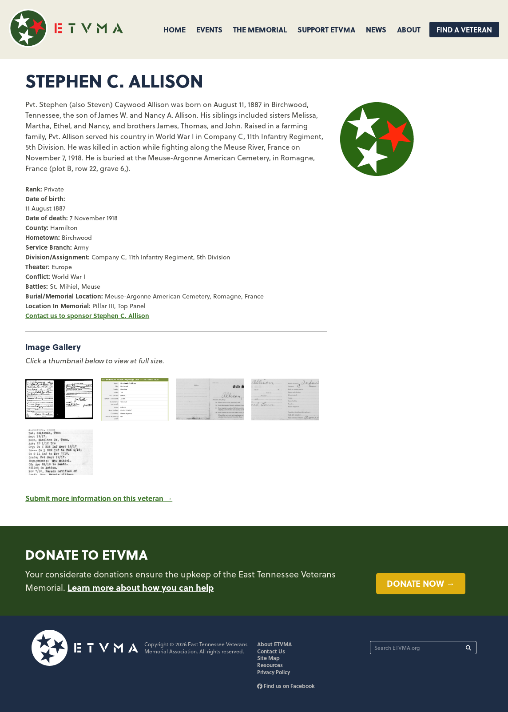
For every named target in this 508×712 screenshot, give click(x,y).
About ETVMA (274, 644)
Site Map (268, 658)
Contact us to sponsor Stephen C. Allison (87, 315)
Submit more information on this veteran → (98, 498)
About (409, 29)
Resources (270, 665)
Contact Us (271, 651)
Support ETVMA (326, 29)
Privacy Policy (273, 672)
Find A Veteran (464, 29)
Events (209, 29)
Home (174, 29)
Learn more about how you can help (140, 587)
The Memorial (260, 29)
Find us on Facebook (286, 686)
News (376, 29)
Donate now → (421, 583)
